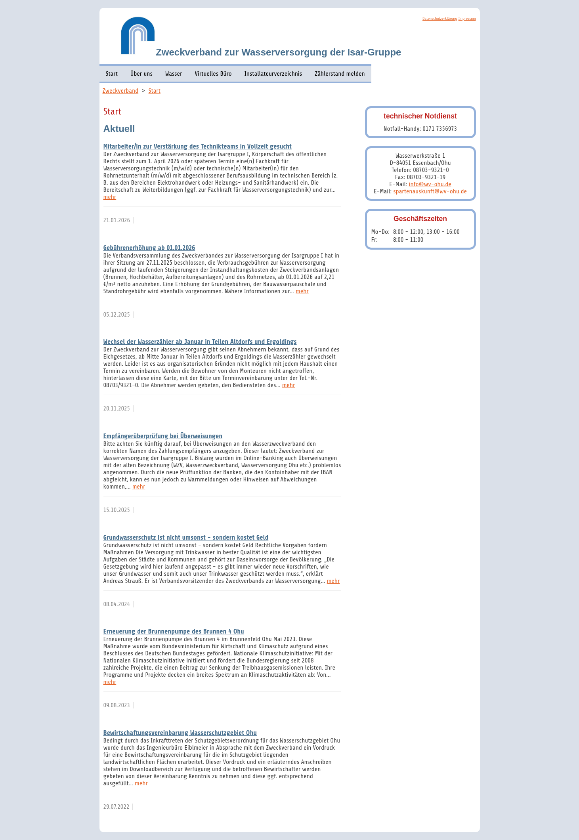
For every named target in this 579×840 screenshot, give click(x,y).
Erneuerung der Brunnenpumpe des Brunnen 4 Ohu (173, 631)
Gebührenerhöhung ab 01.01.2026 (149, 248)
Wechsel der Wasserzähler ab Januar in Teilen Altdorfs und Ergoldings (200, 342)
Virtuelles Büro (213, 73)
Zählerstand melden (340, 73)
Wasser (173, 73)
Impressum (467, 18)
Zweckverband (121, 90)
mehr (110, 196)
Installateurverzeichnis (273, 73)
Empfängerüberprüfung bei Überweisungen (163, 436)
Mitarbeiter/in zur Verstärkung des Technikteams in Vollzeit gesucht (197, 146)
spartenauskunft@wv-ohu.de (430, 191)
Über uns (141, 73)
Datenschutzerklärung (439, 18)
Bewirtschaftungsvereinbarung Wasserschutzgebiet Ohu (180, 733)
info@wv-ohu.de (430, 184)
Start (112, 73)
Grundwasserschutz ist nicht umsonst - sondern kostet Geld (186, 537)
